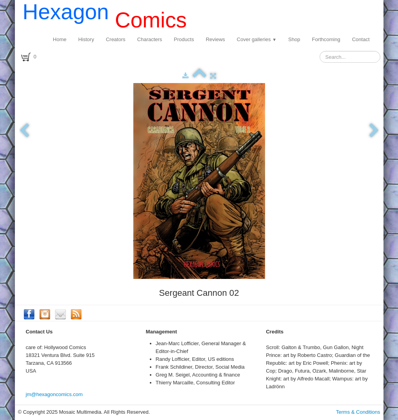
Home (60, 39)
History (86, 39)
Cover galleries (256, 39)
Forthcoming (326, 39)
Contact (361, 39)
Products (184, 39)
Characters (149, 39)
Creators (115, 39)
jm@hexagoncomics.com (54, 394)
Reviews (215, 39)
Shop (294, 39)
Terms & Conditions (358, 412)
